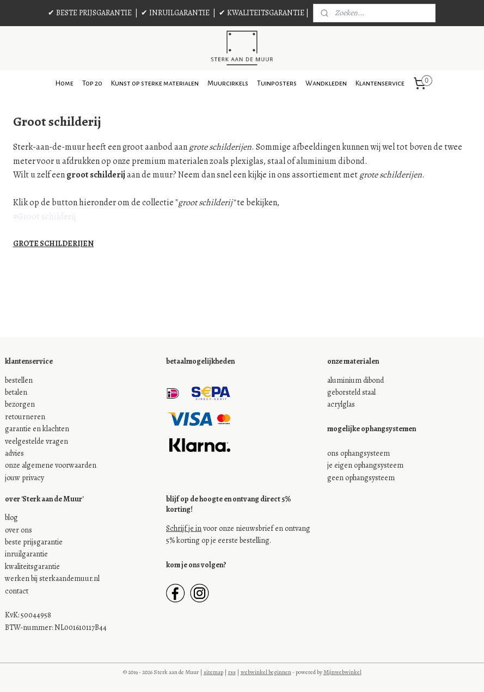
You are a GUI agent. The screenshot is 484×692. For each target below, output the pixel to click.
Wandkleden (326, 83)
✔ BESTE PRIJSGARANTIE (90, 13)
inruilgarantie (26, 554)
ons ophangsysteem (358, 453)
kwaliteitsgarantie (32, 566)
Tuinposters (277, 83)
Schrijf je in (183, 528)
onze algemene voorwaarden (50, 465)
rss (232, 672)
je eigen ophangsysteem (365, 465)
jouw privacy (24, 478)
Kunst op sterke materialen (155, 83)
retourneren (25, 417)
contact (16, 591)
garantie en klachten (37, 429)
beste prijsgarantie (34, 542)
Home (64, 83)
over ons (18, 530)
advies (14, 453)
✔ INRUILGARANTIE (175, 13)
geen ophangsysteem (361, 478)
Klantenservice (380, 83)
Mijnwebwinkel (342, 672)
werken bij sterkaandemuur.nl (52, 578)
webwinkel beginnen (266, 672)
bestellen (19, 380)
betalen (16, 392)
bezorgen (20, 404)
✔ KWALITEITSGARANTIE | (264, 13)
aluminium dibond (355, 380)
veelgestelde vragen (36, 441)
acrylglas (341, 404)
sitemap (213, 672)
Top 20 (92, 83)
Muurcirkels (227, 83)
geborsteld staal (351, 392)
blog (11, 517)
